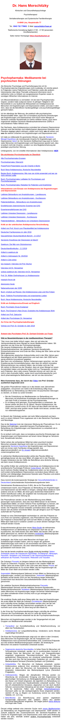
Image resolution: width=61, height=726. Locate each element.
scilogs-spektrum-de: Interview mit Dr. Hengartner (20, 272)
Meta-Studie (37, 528)
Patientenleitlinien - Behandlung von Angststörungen (21, 202)
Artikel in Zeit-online (9, 260)
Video (35, 381)
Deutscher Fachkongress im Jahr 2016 (16, 232)
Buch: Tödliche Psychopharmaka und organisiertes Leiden (24, 296)
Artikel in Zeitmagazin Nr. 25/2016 (14, 256)
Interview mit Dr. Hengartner (12, 268)
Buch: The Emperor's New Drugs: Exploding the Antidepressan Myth (28, 311)
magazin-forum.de (8, 280)
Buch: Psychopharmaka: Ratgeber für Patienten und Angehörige (26, 185)
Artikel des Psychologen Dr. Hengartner (16, 318)
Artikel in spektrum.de (9, 252)
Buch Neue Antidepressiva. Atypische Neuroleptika (21, 170)
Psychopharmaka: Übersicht (12, 162)
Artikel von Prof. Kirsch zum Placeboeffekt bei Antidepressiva (25, 228)
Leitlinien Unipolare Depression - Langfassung (19, 213)
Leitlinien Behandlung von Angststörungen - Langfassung (23, 194)
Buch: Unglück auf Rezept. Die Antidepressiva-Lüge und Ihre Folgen (28, 292)
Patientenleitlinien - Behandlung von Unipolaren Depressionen (25, 221)
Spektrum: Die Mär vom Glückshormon (16, 244)
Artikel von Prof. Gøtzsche (11, 314)
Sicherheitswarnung (52, 689)
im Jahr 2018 (30, 326)
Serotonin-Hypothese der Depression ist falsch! (19, 240)
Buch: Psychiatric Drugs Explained (14, 307)
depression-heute (8, 284)
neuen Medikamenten (51, 709)
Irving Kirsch (36, 468)
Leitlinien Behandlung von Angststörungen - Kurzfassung (23, 198)
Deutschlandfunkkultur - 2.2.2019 (14, 248)
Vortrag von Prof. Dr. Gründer (13, 326)
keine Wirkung (54, 701)
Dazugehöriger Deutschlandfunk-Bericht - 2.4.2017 (21, 236)
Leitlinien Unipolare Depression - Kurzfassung (19, 217)
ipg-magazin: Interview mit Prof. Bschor (16, 264)
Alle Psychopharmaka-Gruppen (13, 158)
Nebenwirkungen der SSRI (11, 288)
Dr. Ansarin (26, 450)
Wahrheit (13, 424)
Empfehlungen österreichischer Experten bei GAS (20, 206)
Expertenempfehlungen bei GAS (13, 209)
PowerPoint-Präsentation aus (20, 166)
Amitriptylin (39, 534)
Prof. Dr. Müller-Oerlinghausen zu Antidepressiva (20, 275)
